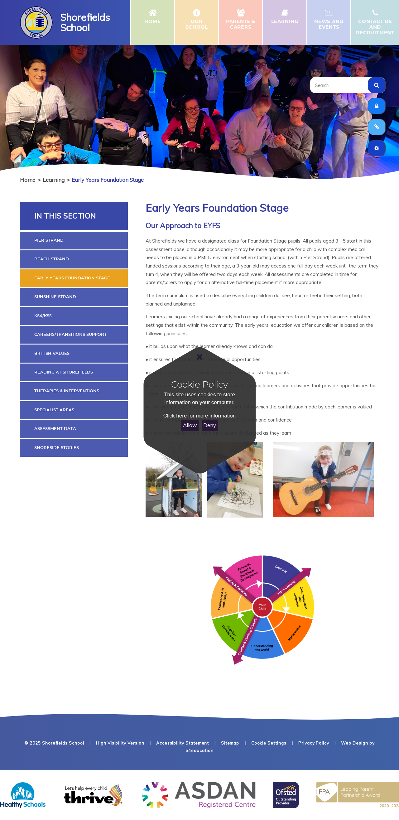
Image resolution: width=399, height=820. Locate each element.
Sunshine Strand (55, 297)
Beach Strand (51, 259)
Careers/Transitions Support (70, 334)
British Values (52, 353)
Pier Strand (49, 240)
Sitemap (230, 742)
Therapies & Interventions (66, 391)
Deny (209, 425)
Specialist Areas (54, 410)
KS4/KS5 (43, 316)
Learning (54, 179)
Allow (190, 425)
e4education (199, 750)
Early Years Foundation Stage (108, 179)
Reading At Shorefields (63, 372)
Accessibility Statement (182, 742)
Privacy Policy (313, 742)
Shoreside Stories (56, 448)
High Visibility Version (120, 742)
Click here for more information (199, 416)
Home (27, 179)
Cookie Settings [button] (268, 742)
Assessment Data (55, 429)
